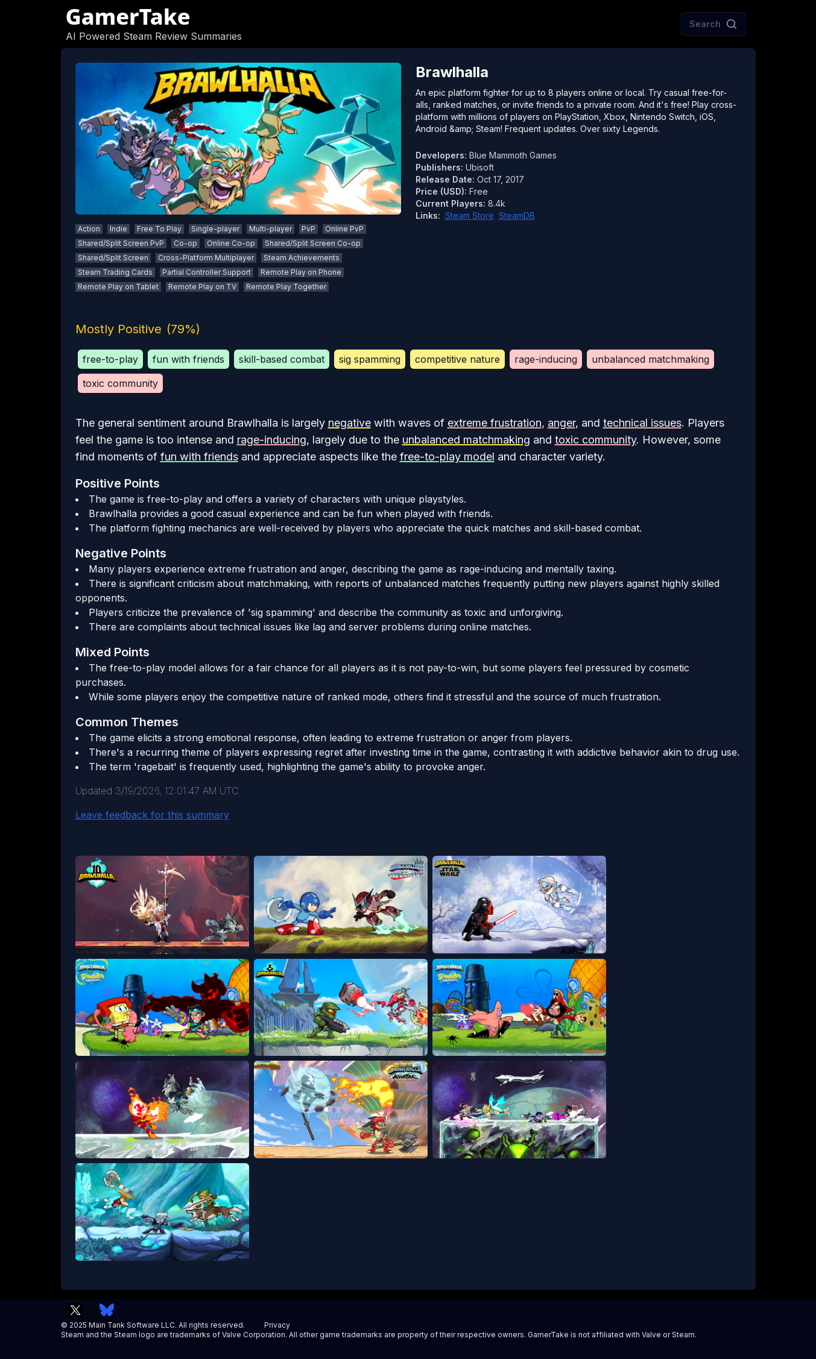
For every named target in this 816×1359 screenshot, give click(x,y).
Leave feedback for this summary (152, 815)
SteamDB (517, 215)
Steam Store (469, 215)
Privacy (277, 1324)
